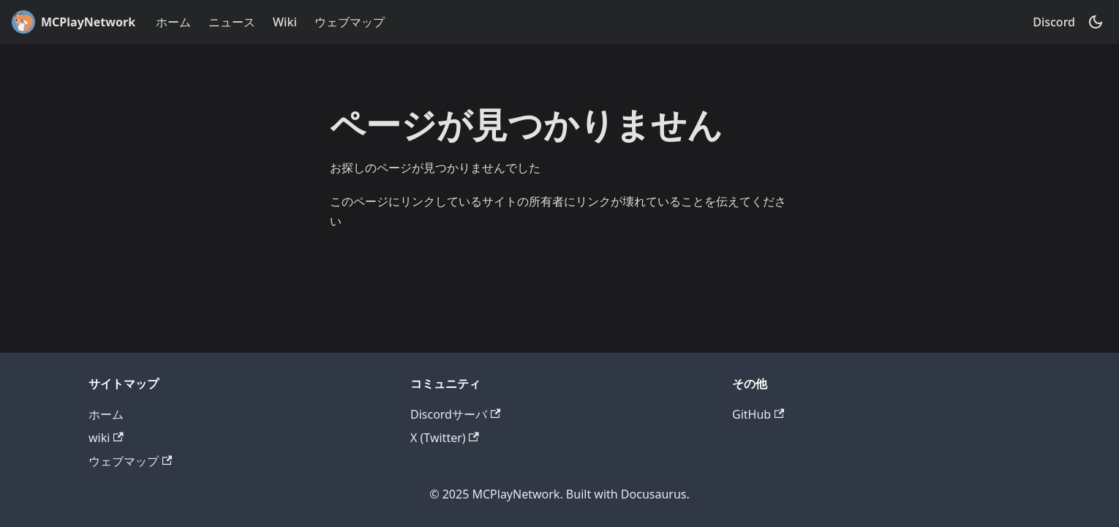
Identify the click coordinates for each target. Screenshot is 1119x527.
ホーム (173, 22)
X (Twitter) (444, 438)
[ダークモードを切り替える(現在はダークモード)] (1095, 22)
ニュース (231, 22)
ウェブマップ (349, 22)
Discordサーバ (455, 414)
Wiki (285, 22)
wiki (106, 438)
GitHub (758, 414)
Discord (1054, 22)
